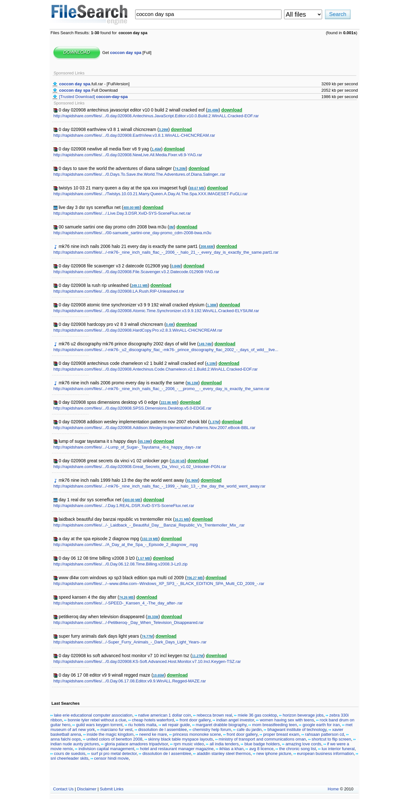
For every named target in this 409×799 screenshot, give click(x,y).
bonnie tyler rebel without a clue (97, 720)
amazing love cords (303, 743)
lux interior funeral (338, 748)
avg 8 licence (261, 748)
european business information (325, 753)
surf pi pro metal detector (114, 753)
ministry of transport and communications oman (262, 739)
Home (333, 789)
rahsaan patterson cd (324, 734)
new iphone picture (273, 753)
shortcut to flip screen (331, 739)
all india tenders (224, 743)
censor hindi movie (111, 758)
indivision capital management (106, 748)
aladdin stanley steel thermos (224, 753)
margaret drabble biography (221, 724)
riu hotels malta (142, 724)
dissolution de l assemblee (162, 729)
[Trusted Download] (93, 96)
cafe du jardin (249, 729)
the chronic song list (297, 748)
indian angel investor (235, 720)
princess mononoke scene (197, 734)
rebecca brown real (214, 715)
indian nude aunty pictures (74, 743)
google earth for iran (321, 724)
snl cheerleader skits (69, 758)
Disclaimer (86, 789)
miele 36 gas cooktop (257, 715)
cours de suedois (69, 753)
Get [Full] (126, 52)
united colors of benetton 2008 (115, 739)
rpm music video (189, 743)
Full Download (88, 90)
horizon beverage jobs (303, 715)
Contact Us (63, 789)
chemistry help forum (211, 729)
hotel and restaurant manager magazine (177, 748)
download (231, 109)
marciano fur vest (117, 729)
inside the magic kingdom (110, 734)
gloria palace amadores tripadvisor (136, 743)
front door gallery (195, 720)
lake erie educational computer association (93, 715)
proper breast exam (281, 734)
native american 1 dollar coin (164, 715)
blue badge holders (262, 743)
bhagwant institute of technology (297, 729)
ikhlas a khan (231, 748)
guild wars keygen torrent (99, 724)
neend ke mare (153, 734)
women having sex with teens (287, 720)
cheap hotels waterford (153, 720)
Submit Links (111, 789)
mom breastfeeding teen (274, 724)
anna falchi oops (65, 739)
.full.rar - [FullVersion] (94, 83)
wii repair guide (176, 724)
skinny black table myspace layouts (180, 739)
